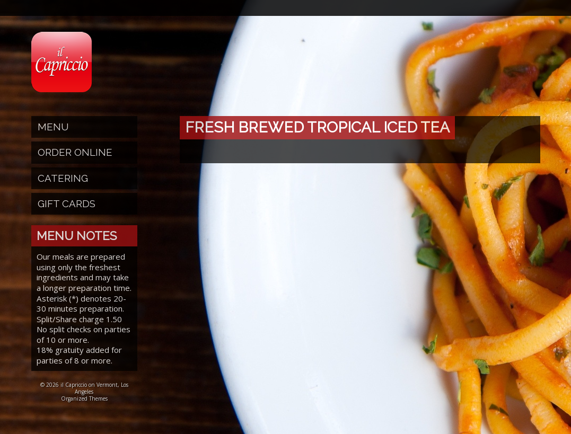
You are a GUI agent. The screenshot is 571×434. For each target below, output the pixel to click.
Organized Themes (84, 398)
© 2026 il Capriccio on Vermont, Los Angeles (84, 388)
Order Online (75, 152)
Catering (63, 178)
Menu (53, 126)
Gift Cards (66, 203)
